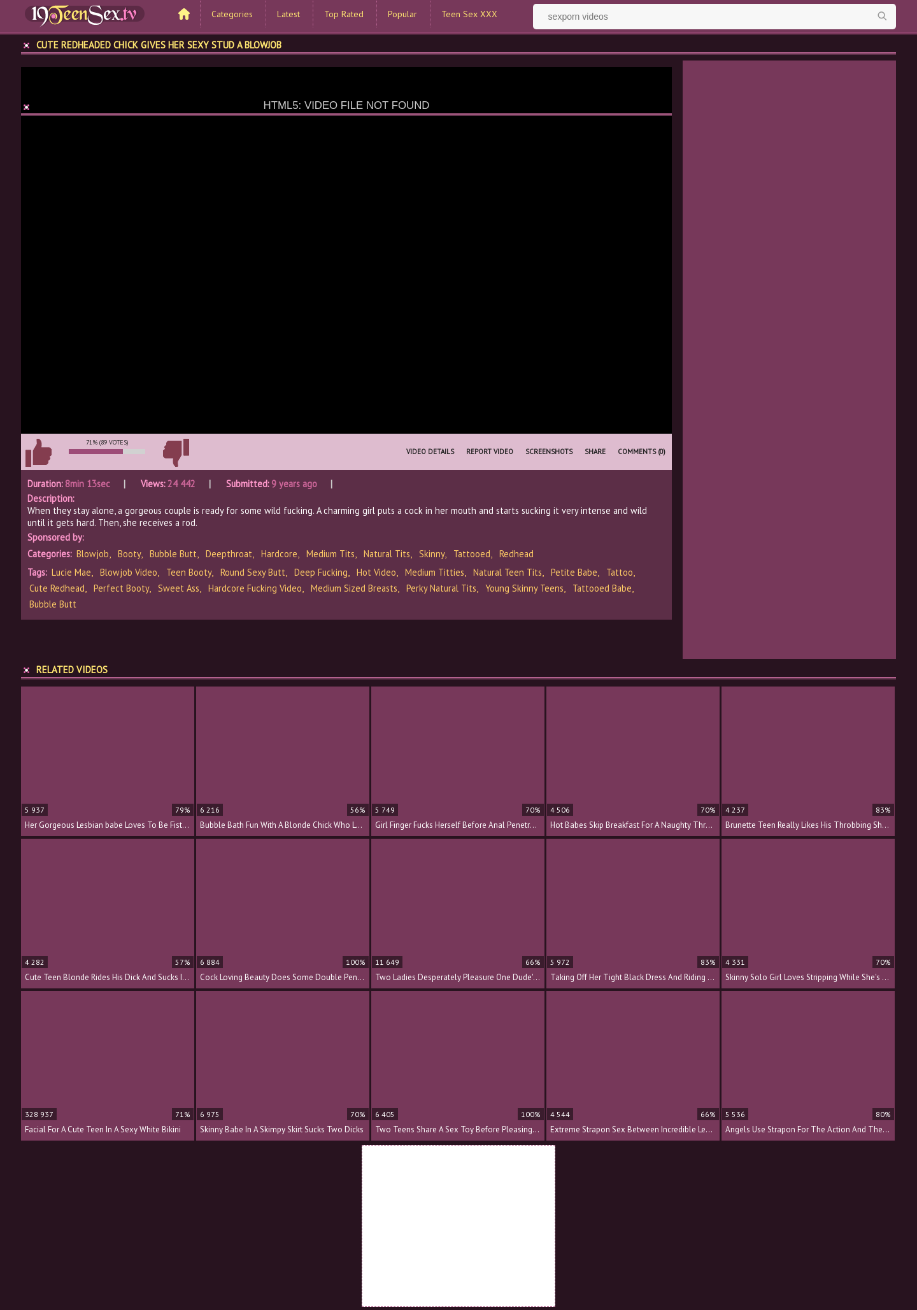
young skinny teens (524, 588)
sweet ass (178, 588)
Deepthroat (229, 554)
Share (595, 451)
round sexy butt (252, 572)
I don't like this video (176, 453)
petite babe (574, 572)
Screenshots (548, 451)
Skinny (431, 554)
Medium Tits (330, 554)
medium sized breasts (354, 588)
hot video (376, 572)
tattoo (619, 572)
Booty (129, 554)
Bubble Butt (173, 554)
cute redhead (57, 588)
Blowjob (92, 554)
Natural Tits (387, 554)
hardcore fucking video (255, 588)
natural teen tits (507, 572)
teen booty (188, 572)
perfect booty (121, 588)
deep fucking (321, 572)
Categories (232, 14)
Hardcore (279, 554)
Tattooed (471, 554)
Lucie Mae (71, 572)
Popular (402, 14)
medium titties (434, 572)
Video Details (430, 451)
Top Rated (344, 14)
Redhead (516, 554)
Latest (288, 14)
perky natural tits (441, 588)
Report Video (489, 451)
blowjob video (128, 572)
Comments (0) (641, 451)
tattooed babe (602, 588)
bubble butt (52, 604)
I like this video (38, 453)
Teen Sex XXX (469, 14)
